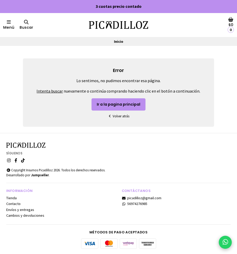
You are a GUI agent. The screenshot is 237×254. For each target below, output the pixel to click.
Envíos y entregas (20, 209)
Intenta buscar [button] (50, 91)
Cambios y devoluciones (25, 215)
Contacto (13, 203)
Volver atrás (119, 116)
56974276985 (135, 203)
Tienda (11, 198)
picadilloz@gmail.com (142, 198)
